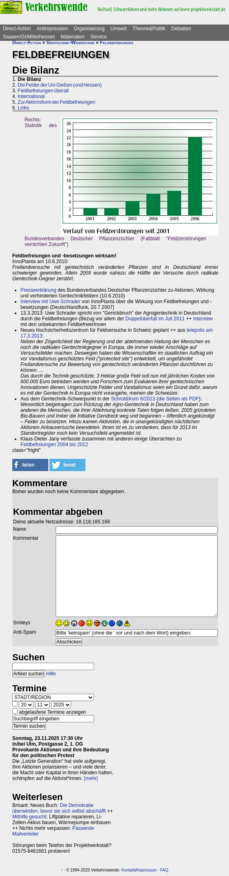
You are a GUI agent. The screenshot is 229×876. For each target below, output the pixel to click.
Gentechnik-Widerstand (70, 42)
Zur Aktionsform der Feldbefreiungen (56, 102)
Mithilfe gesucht (29, 817)
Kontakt (128, 870)
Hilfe (51, 674)
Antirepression (52, 28)
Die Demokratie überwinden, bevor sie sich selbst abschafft (59, 808)
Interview (203, 319)
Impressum (147, 870)
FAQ (164, 870)
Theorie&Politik (149, 28)
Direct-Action (17, 28)
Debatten (181, 28)
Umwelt (118, 28)
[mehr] (91, 778)
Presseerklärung (38, 290)
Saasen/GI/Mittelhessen (29, 37)
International (31, 96)
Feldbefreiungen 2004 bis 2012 (54, 444)
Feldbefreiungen (116, 42)
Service (98, 37)
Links (23, 108)
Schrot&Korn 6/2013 (133, 399)
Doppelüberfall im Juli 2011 (155, 319)
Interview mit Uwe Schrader (50, 301)
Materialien (73, 37)
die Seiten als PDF (178, 399)
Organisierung (89, 28)
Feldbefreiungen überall (43, 91)
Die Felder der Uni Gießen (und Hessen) (59, 85)
